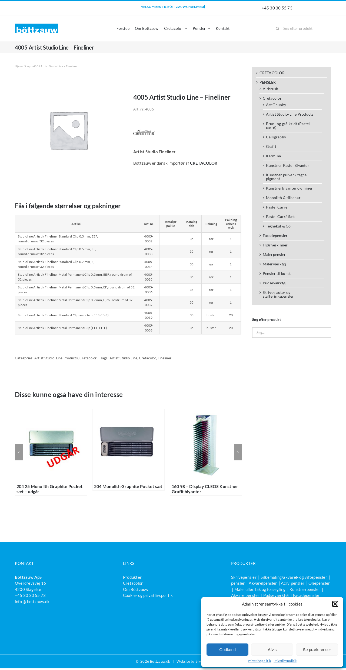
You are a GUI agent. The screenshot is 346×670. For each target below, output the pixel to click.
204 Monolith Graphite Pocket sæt (128, 486)
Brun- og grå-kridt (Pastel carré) (288, 125)
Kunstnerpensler (305, 589)
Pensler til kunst (277, 273)
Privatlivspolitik (259, 661)
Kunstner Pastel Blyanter (287, 165)
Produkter (132, 577)
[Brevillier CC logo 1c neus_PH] (144, 123)
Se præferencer (317, 649)
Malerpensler (274, 254)
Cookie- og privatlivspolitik (148, 595)
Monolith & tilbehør (283, 197)
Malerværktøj (275, 264)
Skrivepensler (244, 577)
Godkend (227, 649)
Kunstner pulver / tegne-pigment (287, 177)
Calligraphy (276, 137)
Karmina (273, 156)
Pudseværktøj (275, 283)
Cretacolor (88, 358)
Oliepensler (319, 583)
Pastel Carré (277, 207)
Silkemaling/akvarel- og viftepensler (294, 577)
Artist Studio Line (123, 358)
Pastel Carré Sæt (280, 216)
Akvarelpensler (263, 583)
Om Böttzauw (135, 589)
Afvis (272, 649)
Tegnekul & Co (278, 226)
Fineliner (164, 358)
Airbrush (270, 88)
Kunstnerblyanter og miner (289, 188)
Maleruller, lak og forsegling (260, 589)
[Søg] (277, 28)
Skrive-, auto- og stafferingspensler (278, 294)
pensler (238, 583)
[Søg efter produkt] (301, 28)
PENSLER (268, 82)
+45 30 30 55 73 (277, 7)
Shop (27, 66)
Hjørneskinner (275, 245)
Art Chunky (276, 104)
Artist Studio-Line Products (56, 358)
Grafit (271, 146)
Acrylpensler (292, 583)
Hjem (18, 66)
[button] (335, 604)
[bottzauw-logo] (36, 25)
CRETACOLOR (272, 72)
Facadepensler (275, 235)
